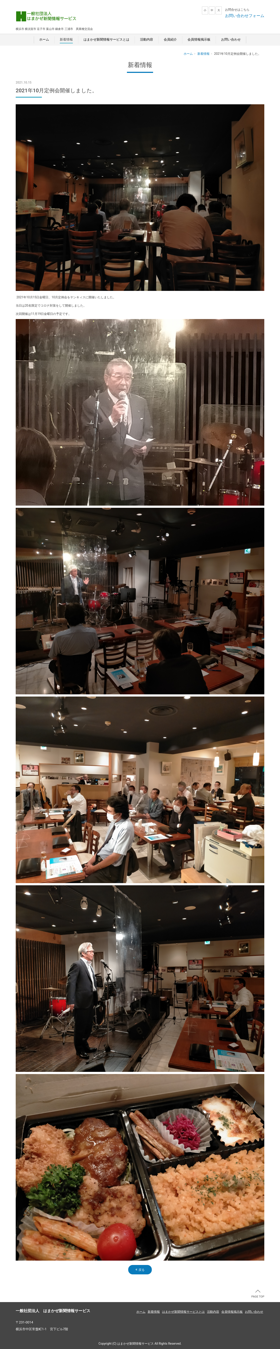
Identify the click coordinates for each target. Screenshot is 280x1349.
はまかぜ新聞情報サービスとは (106, 39)
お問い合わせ (231, 39)
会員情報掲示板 (199, 39)
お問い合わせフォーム (244, 15)
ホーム (44, 39)
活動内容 (146, 39)
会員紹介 (170, 39)
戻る (140, 1269)
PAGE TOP (257, 1294)
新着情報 (66, 39)
